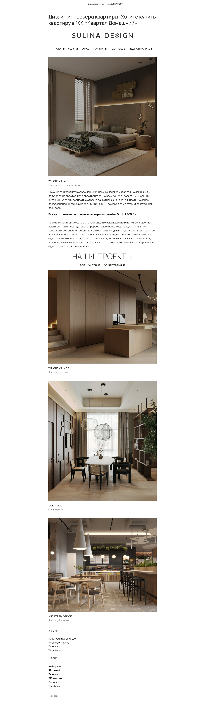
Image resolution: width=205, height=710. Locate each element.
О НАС (85, 48)
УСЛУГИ (73, 48)
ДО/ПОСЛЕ (119, 48)
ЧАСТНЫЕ (94, 265)
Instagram (54, 666)
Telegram (54, 646)
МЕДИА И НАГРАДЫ (140, 48)
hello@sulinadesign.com (63, 638)
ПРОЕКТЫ (59, 48)
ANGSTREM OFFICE (60, 616)
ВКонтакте (55, 678)
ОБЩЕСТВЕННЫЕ (114, 265)
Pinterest (54, 670)
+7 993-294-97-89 (58, 642)
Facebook (54, 686)
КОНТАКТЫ (100, 48)
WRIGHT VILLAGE (58, 181)
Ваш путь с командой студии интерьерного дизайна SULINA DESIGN (92, 214)
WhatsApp (54, 650)
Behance (53, 682)
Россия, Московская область (66, 185)
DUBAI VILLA (55, 505)
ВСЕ (82, 265)
